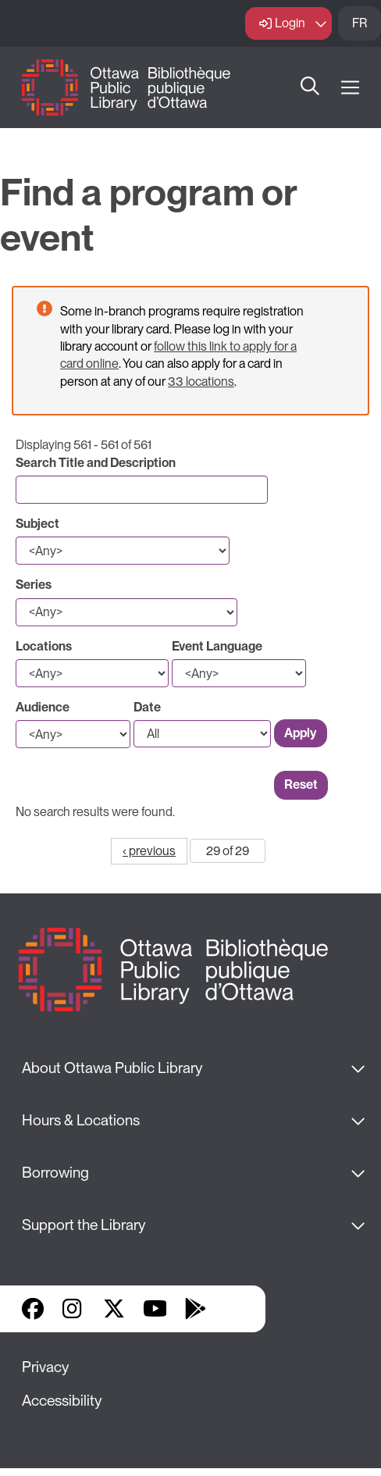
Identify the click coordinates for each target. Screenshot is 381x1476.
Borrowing (55, 1173)
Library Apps (236, 1309)
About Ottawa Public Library (112, 1068)
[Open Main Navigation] (350, 88)
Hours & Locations (81, 1120)
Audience (42, 707)
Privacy (45, 1367)
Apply (300, 733)
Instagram (73, 1309)
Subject (37, 523)
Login (290, 23)
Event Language (217, 646)
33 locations (201, 381)
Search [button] (310, 87)
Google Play (195, 1309)
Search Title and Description (96, 462)
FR (359, 23)
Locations (44, 646)
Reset (301, 784)
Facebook (33, 1309)
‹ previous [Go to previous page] (149, 850)
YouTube (155, 1309)
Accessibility (61, 1401)
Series (34, 584)
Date (147, 707)
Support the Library (83, 1225)
